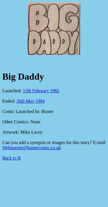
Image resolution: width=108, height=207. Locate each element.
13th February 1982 (41, 90)
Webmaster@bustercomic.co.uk (31, 147)
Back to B (11, 158)
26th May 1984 (30, 101)
